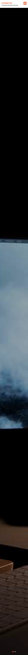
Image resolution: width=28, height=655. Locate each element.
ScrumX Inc (6, 3)
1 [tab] (13, 651)
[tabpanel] (14, 331)
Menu (25, 3)
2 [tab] (15, 651)
